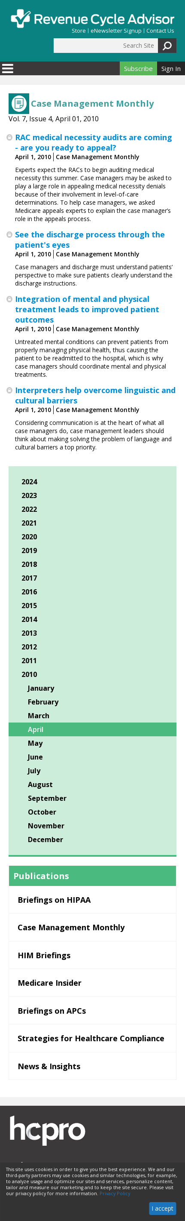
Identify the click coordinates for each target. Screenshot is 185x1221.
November (46, 825)
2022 (29, 509)
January (41, 688)
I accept (162, 1208)
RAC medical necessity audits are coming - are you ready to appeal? (93, 142)
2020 (29, 536)
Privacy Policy (115, 1193)
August (40, 784)
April (35, 729)
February (43, 702)
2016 (29, 592)
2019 (29, 550)
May (35, 743)
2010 (29, 674)
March (38, 715)
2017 (29, 578)
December (45, 839)
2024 (29, 481)
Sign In (171, 68)
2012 (29, 647)
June (35, 757)
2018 (29, 564)
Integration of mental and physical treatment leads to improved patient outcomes (87, 309)
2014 (29, 619)
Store (79, 30)
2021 (29, 523)
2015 (29, 605)
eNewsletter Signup (116, 30)
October (42, 812)
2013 (29, 633)
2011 (29, 660)
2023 (29, 495)
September (47, 798)
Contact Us (160, 30)
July (34, 770)
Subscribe (138, 68)
